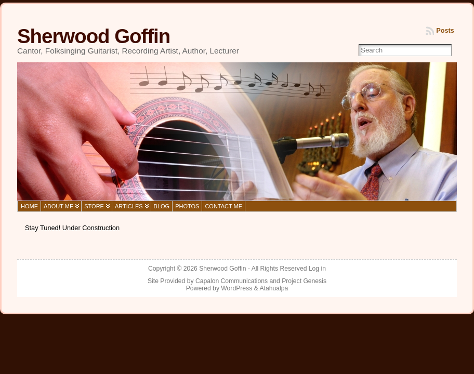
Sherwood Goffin (93, 36)
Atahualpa (273, 288)
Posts (445, 30)
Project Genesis (304, 281)
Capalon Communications (231, 281)
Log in (317, 268)
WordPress (236, 288)
